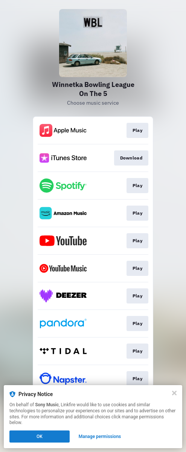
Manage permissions (100, 436)
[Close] (174, 393)
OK (40, 436)
